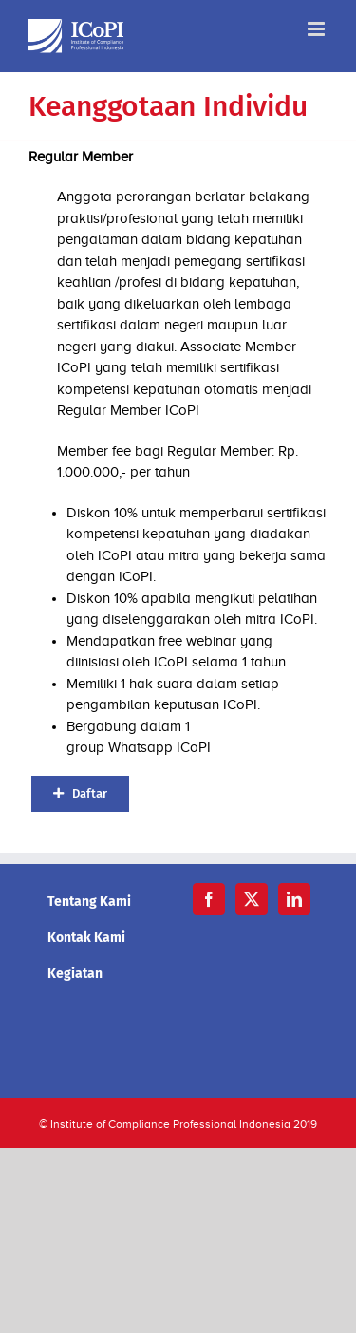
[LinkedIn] (294, 899)
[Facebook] (209, 899)
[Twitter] (251, 899)
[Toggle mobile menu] (318, 29)
